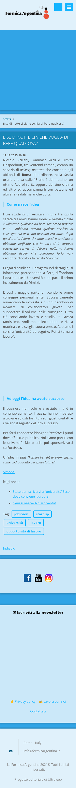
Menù (69, 7)
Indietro (9, 548)
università (14, 522)
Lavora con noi (55, 701)
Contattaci (38, 711)
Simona (9, 472)
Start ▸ (7, 119)
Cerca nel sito (58, 7)
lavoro (36, 522)
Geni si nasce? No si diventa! (34, 503)
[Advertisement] (38, 70)
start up (42, 514)
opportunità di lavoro (23, 531)
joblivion (21, 514)
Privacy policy (25, 701)
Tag (6, 514)
